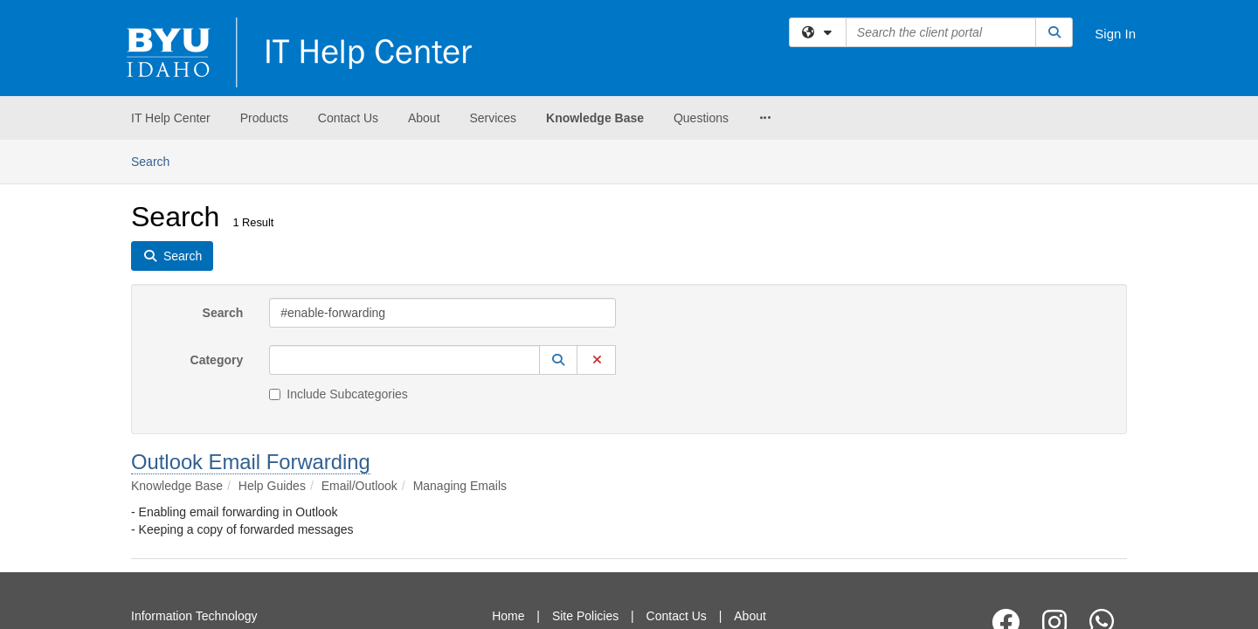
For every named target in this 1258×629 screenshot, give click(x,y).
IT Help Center (171, 118)
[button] (558, 220)
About (424, 118)
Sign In (1115, 33)
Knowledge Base (595, 118)
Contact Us (348, 118)
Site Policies (585, 476)
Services (492, 118)
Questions (701, 118)
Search (223, 173)
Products (264, 118)
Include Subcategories (338, 254)
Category (217, 220)
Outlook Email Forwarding (250, 322)
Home (508, 476)
